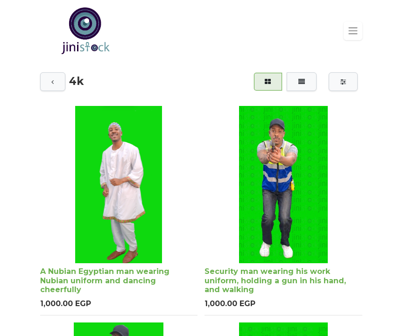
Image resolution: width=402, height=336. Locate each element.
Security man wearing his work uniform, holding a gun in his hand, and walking (275, 280)
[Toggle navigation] (353, 30)
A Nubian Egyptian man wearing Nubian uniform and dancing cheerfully (104, 280)
